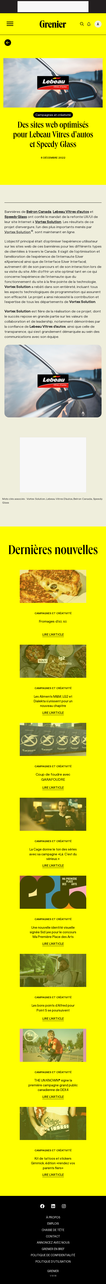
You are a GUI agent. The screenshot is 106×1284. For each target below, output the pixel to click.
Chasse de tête (53, 1229)
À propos (53, 1217)
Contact (53, 1236)
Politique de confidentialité (53, 1255)
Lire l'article (53, 634)
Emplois (53, 1223)
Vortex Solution (18, 232)
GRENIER (53, 1271)
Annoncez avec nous (53, 1242)
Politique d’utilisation (53, 1261)
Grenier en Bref (53, 1248)
